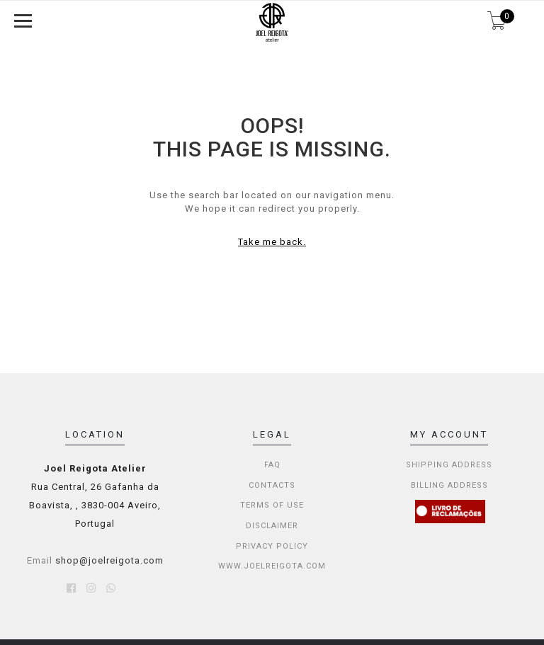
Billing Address (449, 485)
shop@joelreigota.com (109, 560)
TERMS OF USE (272, 505)
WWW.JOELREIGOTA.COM (272, 566)
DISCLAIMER (272, 525)
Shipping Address (449, 464)
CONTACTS (272, 485)
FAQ (272, 464)
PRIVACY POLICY (272, 546)
